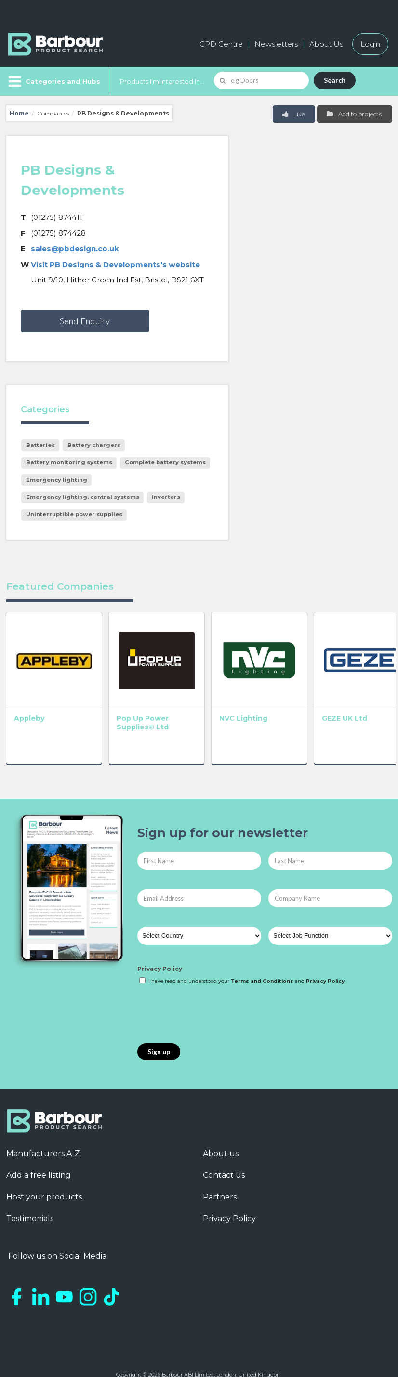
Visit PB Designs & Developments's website (115, 264)
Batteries (40, 445)
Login (370, 44)
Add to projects (354, 114)
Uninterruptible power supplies (74, 514)
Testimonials (29, 1194)
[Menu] (53, 81)
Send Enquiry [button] (85, 321)
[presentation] (210, 990)
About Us (326, 44)
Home (19, 113)
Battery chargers (93, 445)
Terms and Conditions (262, 957)
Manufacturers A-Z (43, 1130)
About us (221, 1130)
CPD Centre (221, 44)
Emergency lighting (56, 479)
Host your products (44, 1173)
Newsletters (276, 44)
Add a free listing (38, 1151)
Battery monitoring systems (69, 462)
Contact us (224, 1151)
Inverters (166, 497)
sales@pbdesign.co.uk (75, 248)
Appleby (29, 694)
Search (334, 80)
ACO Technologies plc (353, 703)
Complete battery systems (165, 462)
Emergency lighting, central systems (82, 497)
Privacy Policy (159, 944)
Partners (220, 1173)
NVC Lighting (195, 694)
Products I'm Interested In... (162, 81)
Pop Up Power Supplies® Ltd (119, 698)
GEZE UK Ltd (272, 694)
